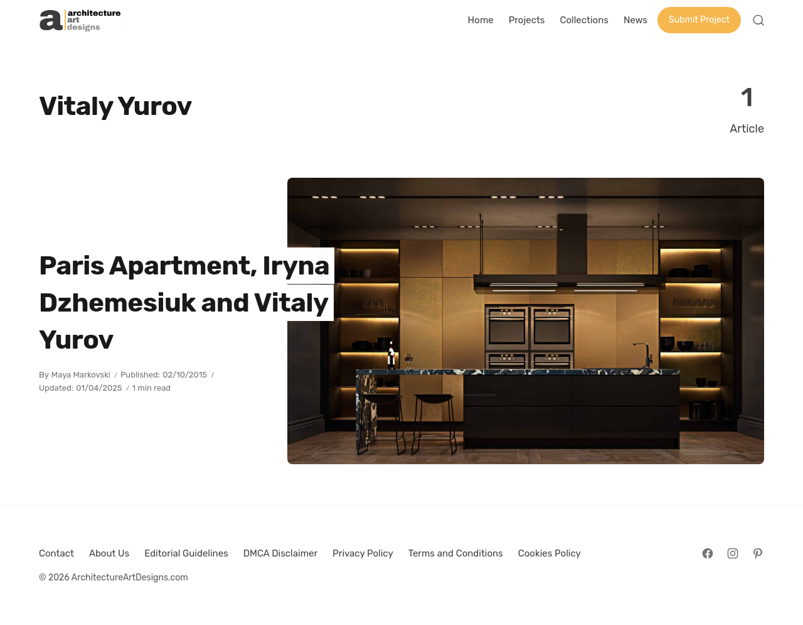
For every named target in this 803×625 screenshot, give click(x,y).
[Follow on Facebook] (707, 553)
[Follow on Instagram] (732, 553)
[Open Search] (758, 20)
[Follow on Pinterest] (758, 553)
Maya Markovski (80, 374)
